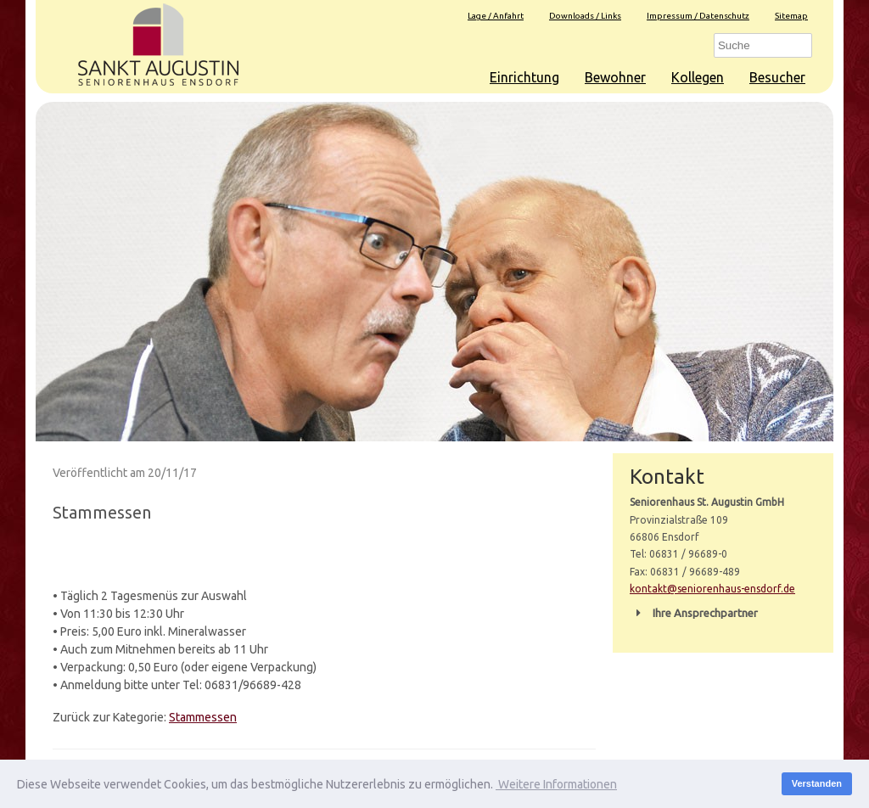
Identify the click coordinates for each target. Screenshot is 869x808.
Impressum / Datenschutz (698, 15)
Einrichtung (524, 77)
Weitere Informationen (556, 784)
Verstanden (817, 783)
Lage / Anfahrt (496, 15)
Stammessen (203, 717)
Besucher (777, 77)
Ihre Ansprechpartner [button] (694, 612)
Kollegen (697, 77)
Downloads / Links (585, 15)
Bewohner (615, 77)
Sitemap (791, 15)
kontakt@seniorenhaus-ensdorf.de (712, 588)
